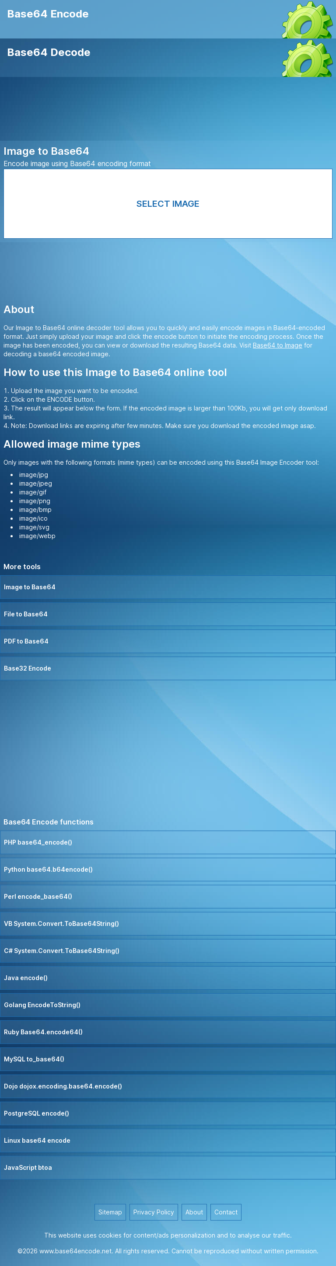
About (194, 1212)
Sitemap (110, 1212)
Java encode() (26, 977)
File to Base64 (26, 614)
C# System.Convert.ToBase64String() (61, 950)
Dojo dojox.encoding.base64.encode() (63, 1086)
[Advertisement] (168, 110)
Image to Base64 (30, 587)
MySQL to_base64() (34, 1059)
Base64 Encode (48, 13)
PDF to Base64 (26, 641)
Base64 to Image (277, 345)
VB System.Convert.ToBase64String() (61, 923)
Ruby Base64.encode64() (43, 1032)
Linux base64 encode (37, 1140)
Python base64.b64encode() (48, 869)
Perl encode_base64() (38, 896)
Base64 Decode (49, 52)
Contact (226, 1212)
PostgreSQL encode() (36, 1113)
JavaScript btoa (28, 1167)
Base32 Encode (27, 668)
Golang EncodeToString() (42, 1005)
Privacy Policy (153, 1212)
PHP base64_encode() (38, 842)
